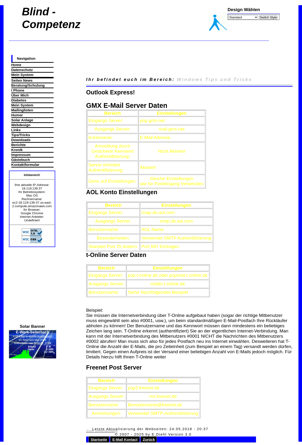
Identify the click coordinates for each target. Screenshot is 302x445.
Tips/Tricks (20, 135)
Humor (17, 115)
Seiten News (22, 80)
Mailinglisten (22, 110)
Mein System (22, 75)
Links (16, 130)
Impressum (21, 155)
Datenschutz (22, 70)
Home (16, 65)
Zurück (149, 439)
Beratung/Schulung (28, 85)
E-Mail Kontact (125, 439)
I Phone (17, 90)
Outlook (97, 92)
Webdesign (21, 125)
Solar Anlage (22, 120)
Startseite (99, 439)
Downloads (21, 140)
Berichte (18, 145)
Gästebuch (20, 160)
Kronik (17, 150)
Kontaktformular (25, 165)
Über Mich (20, 95)
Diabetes (18, 100)
